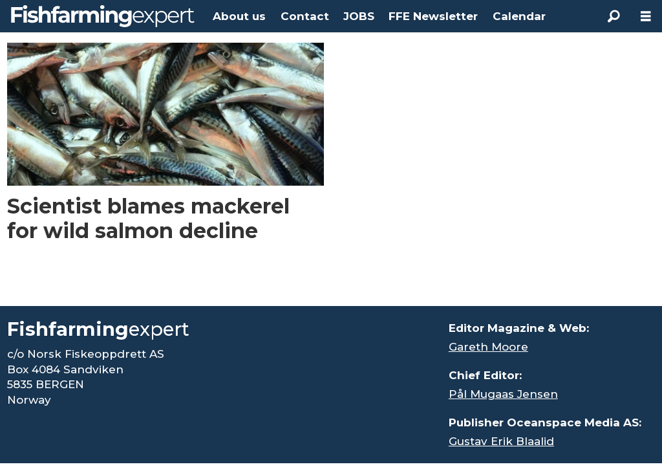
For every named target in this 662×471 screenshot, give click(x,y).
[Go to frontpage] (102, 16)
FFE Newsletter (433, 16)
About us (239, 16)
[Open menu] (646, 16)
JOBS (358, 16)
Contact (305, 16)
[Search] (613, 16)
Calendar (519, 16)
